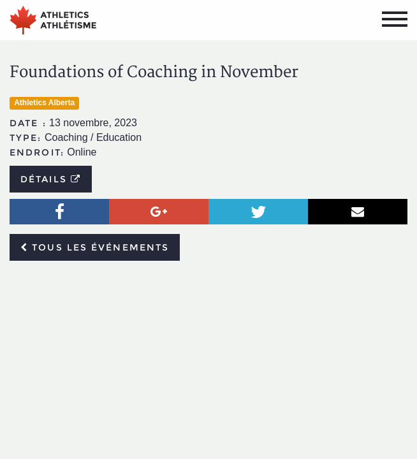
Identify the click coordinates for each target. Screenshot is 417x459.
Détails (50, 179)
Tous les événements (94, 247)
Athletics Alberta (44, 102)
